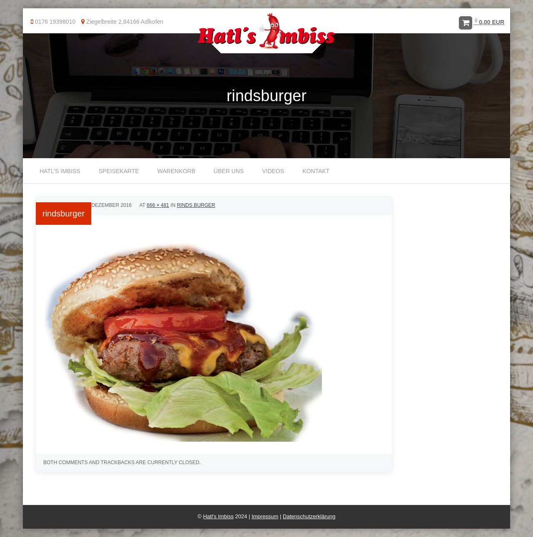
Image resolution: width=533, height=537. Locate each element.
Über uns (229, 171)
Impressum (265, 516)
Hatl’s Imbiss (60, 171)
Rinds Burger (196, 205)
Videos (273, 171)
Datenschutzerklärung (309, 516)
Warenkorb (176, 171)
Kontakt (315, 171)
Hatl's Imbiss (218, 516)
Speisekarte (119, 171)
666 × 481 (158, 205)
